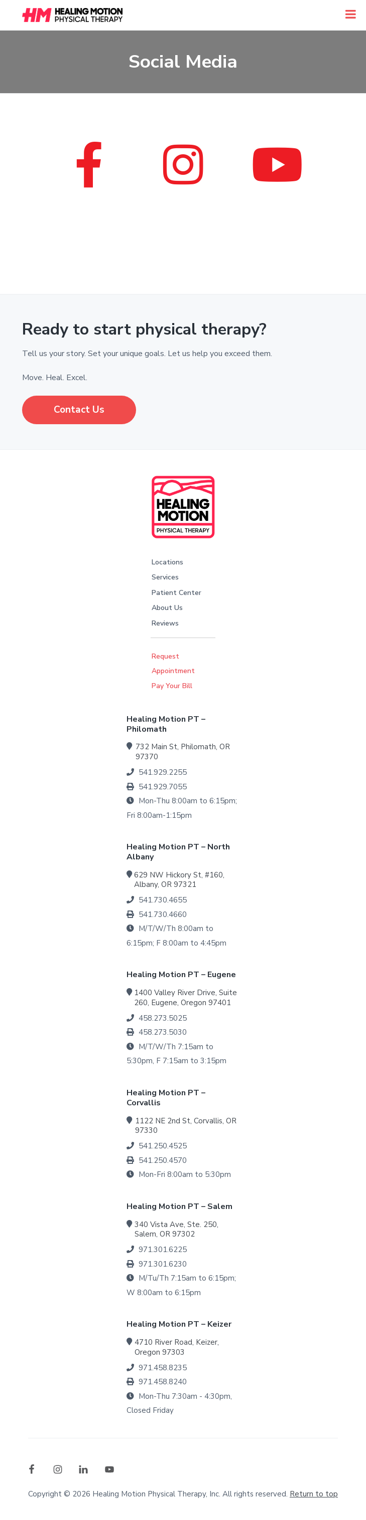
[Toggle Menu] (350, 14)
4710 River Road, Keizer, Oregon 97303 (177, 1347)
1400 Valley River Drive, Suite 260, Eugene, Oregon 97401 (185, 998)
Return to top (314, 1494)
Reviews (165, 623)
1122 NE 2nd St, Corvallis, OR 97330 (185, 1126)
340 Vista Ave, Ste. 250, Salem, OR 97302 (176, 1230)
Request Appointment (173, 664)
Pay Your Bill (172, 686)
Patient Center (176, 592)
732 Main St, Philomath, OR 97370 (183, 752)
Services (165, 577)
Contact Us (79, 409)
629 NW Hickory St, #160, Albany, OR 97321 (179, 880)
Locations (167, 562)
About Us (167, 608)
